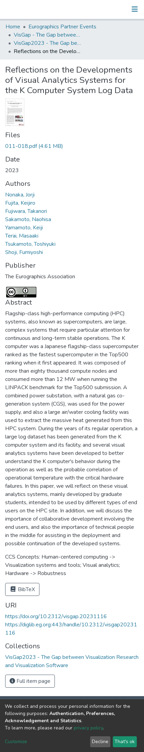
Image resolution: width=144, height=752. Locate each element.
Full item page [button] (30, 681)
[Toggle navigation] (134, 9)
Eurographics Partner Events (62, 26)
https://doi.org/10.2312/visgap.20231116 (56, 616)
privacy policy (88, 728)
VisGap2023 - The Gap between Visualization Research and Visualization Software (48, 43)
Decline (100, 741)
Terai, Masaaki (21, 236)
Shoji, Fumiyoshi (24, 252)
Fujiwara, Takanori (26, 211)
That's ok (125, 741)
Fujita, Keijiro (20, 203)
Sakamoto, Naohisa (28, 219)
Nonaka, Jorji (20, 195)
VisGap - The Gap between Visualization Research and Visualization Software (48, 35)
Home (12, 26)
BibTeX (22, 589)
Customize (16, 741)
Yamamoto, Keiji (24, 227)
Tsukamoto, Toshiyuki (30, 244)
